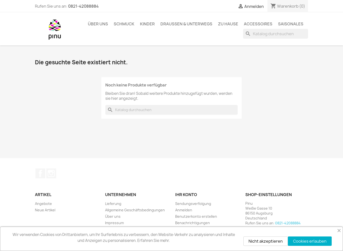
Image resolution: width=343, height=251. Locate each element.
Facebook (40, 173)
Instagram (51, 173)
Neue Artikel (45, 210)
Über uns (98, 24)
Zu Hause (228, 24)
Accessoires (258, 24)
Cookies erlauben (310, 241)
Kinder (147, 24)
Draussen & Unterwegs (186, 24)
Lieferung (113, 203)
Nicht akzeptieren (266, 241)
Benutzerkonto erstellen (196, 216)
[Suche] (275, 34)
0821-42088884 (83, 6)
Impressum (114, 222)
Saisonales (290, 24)
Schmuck (124, 24)
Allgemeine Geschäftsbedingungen (135, 210)
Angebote (43, 203)
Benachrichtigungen (192, 222)
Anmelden (183, 210)
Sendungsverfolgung (193, 203)
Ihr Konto (186, 194)
